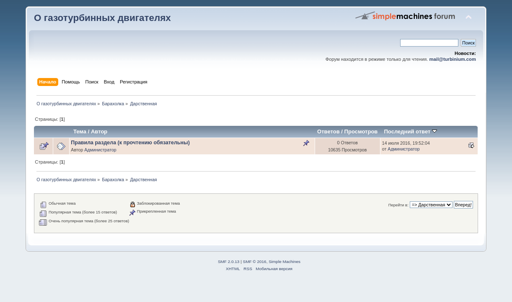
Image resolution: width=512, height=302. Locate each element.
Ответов (328, 131)
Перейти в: (398, 205)
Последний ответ (410, 131)
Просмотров (361, 131)
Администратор (100, 149)
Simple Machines (284, 261)
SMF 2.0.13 (229, 261)
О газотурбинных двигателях (102, 18)
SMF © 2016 (254, 261)
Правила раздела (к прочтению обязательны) (130, 143)
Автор (99, 131)
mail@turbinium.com (452, 59)
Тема (79, 131)
